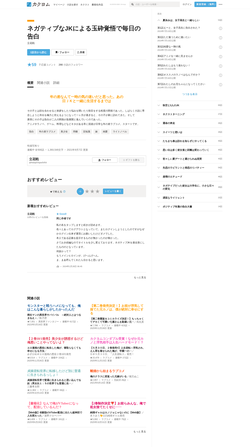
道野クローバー (52, 415)
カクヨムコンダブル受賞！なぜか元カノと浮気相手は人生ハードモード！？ (117, 340)
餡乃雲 (43, 318)
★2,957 (94, 380)
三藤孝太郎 (33, 386)
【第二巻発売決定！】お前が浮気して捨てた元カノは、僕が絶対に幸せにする (117, 309)
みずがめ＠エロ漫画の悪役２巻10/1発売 (49, 354)
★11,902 (31, 390)
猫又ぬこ (134, 376)
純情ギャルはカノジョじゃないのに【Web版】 (116, 412)
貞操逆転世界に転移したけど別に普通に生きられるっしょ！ (54, 373)
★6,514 (31, 358)
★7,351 (31, 321)
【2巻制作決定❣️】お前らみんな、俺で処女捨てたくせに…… (118, 405)
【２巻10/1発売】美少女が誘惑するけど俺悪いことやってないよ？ (55, 340)
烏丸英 (140, 321)
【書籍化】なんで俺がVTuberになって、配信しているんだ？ (52, 405)
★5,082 (94, 419)
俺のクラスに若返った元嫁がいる (108, 376)
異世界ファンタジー (48, 321)
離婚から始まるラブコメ (107, 371)
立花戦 (31, 43)
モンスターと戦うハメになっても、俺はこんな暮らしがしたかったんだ (54, 307)
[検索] (132, 4)
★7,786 (94, 325)
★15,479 (94, 358)
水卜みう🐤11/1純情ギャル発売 (107, 415)
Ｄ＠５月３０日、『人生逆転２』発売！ (112, 354)
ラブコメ (106, 325)
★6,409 (31, 419)
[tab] (31, 84)
